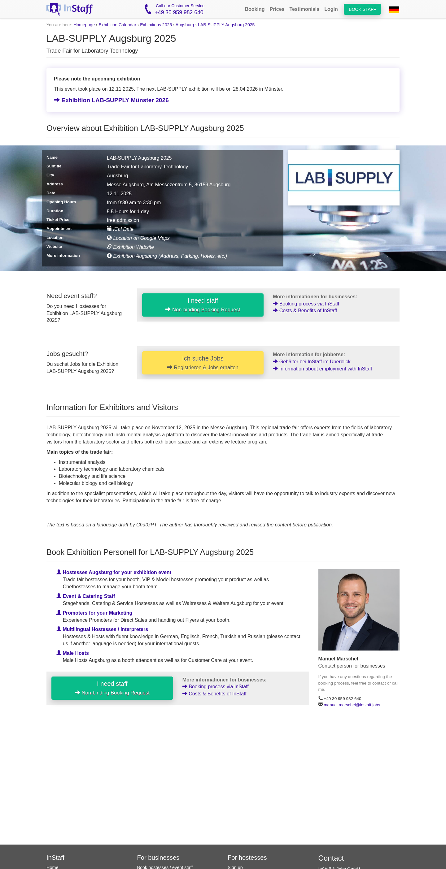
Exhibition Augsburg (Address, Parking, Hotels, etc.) (167, 256)
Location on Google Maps (138, 238)
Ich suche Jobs (202, 362)
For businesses (158, 857)
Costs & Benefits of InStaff (305, 310)
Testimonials (305, 9)
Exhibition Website (130, 247)
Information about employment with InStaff (322, 368)
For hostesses (247, 857)
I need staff (202, 305)
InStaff (55, 857)
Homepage (84, 24)
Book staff (362, 9)
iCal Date (120, 229)
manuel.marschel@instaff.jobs (352, 705)
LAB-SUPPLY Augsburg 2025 (226, 24)
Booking (255, 9)
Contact (331, 858)
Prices (276, 9)
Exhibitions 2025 (156, 24)
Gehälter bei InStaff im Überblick (311, 361)
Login (331, 9)
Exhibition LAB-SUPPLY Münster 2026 (111, 100)
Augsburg (185, 24)
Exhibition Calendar (117, 24)
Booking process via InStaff (306, 303)
